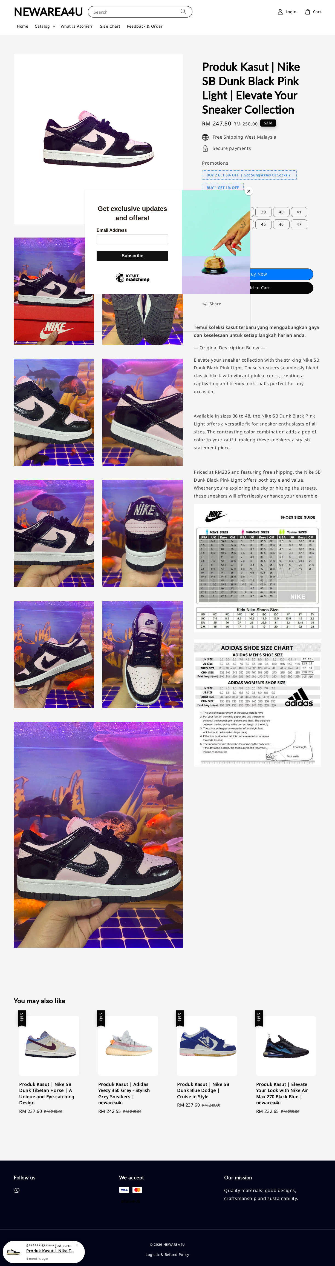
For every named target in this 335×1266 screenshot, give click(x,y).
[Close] (249, 191)
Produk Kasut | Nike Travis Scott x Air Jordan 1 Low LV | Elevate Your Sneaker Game (50, 1250)
